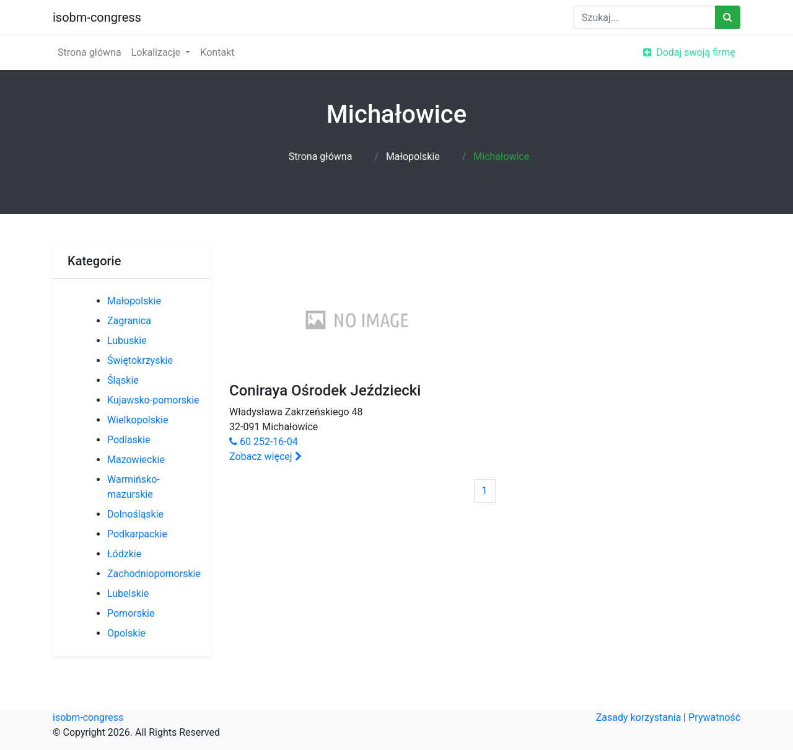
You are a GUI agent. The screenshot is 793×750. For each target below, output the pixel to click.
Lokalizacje (157, 52)
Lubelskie (128, 593)
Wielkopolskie (137, 420)
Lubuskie (127, 340)
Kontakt (217, 52)
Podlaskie (128, 440)
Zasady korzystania (638, 717)
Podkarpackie (137, 534)
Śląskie (123, 380)
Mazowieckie (136, 459)
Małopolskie (413, 156)
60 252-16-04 (263, 442)
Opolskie (126, 633)
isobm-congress (97, 17)
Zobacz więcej (265, 456)
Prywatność (714, 717)
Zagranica (129, 321)
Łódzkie (124, 554)
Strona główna (89, 52)
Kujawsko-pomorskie (153, 400)
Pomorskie (130, 613)
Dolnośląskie (135, 514)
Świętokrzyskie (140, 360)
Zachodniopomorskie (154, 574)
